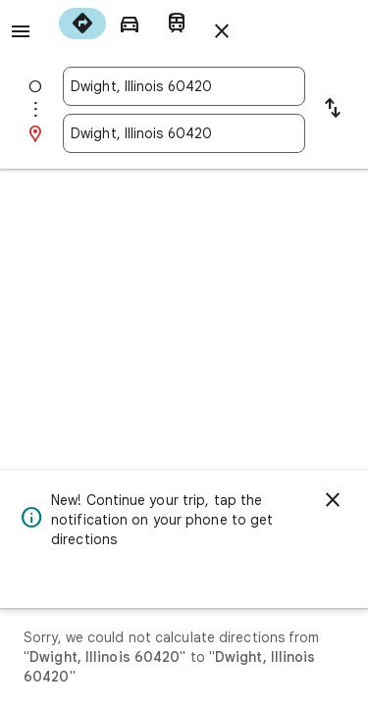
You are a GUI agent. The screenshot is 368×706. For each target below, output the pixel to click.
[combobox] (184, 86)
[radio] (82, 23)
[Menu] (20, 31)
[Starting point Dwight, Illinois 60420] (184, 86)
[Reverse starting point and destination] (332, 109)
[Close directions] (221, 31)
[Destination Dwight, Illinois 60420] (184, 133)
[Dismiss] (332, 500)
